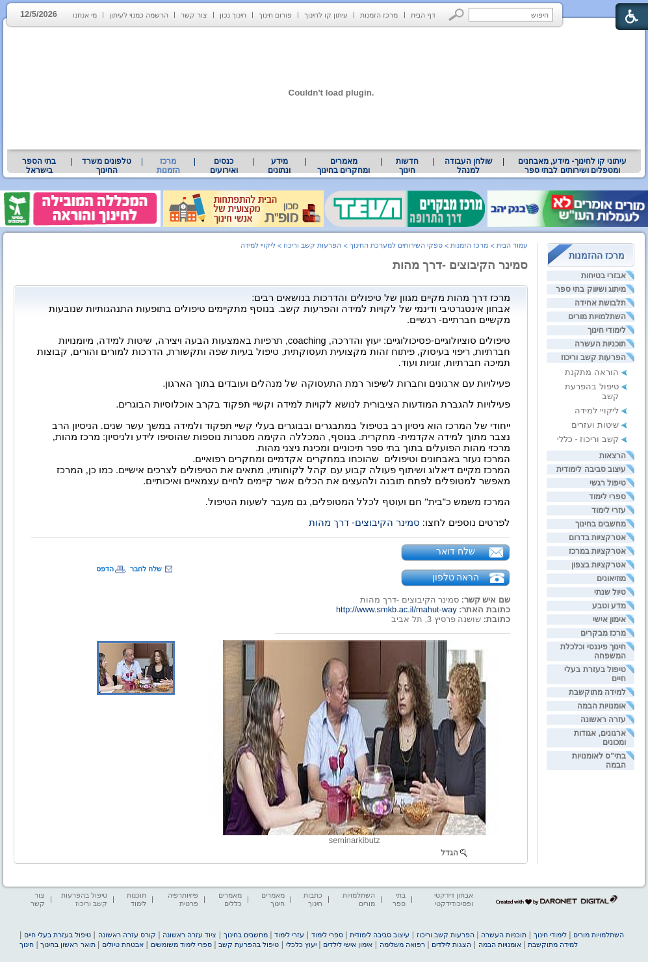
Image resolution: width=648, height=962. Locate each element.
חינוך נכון (233, 15)
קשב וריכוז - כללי (588, 439)
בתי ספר (399, 899)
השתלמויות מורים (597, 316)
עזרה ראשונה (603, 719)
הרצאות (612, 455)
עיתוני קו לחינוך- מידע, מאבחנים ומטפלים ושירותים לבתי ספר (572, 166)
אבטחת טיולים (123, 944)
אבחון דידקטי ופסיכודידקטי (453, 899)
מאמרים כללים (230, 899)
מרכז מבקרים (603, 633)
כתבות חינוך (313, 899)
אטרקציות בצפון (598, 564)
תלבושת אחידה (600, 302)
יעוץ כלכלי (301, 944)
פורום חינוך (275, 15)
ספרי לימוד (607, 496)
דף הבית (423, 15)
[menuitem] (572, 166)
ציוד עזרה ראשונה (189, 935)
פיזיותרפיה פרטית (183, 899)
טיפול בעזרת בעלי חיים (57, 935)
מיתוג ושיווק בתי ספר (591, 289)
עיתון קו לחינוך (326, 15)
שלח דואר (455, 551)
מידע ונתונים (279, 166)
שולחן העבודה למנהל (469, 166)
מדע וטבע (609, 605)
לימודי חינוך (607, 330)
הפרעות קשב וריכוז (593, 357)
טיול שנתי (610, 592)
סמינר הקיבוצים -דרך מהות (460, 265)
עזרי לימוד (608, 510)
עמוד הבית (512, 245)
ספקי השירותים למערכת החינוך (396, 245)
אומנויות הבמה (601, 705)
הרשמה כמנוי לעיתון (138, 15)
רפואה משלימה (402, 944)
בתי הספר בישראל (39, 166)
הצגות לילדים (451, 944)
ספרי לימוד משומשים (181, 944)
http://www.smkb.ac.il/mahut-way (396, 609)
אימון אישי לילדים (347, 944)
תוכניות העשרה (600, 343)
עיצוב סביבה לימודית (591, 469)
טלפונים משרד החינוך (106, 166)
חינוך (26, 944)
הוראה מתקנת (592, 372)
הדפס (105, 569)
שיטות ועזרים (595, 425)
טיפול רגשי (608, 483)
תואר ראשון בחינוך (67, 944)
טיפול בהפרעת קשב (248, 944)
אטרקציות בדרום (597, 537)
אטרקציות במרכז (597, 551)
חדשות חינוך (407, 166)
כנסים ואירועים (224, 166)
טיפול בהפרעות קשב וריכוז (84, 899)
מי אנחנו (85, 15)
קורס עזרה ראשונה (127, 935)
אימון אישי (609, 619)
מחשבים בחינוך (600, 523)
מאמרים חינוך (273, 899)
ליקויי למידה (597, 410)
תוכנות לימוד (136, 899)
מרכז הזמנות (379, 15)
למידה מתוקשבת (597, 692)
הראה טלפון (456, 577)
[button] (457, 14)
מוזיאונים (611, 578)
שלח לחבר (146, 569)
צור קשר (194, 15)
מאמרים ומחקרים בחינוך (343, 166)
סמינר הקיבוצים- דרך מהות (364, 522)
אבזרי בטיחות (603, 275)
